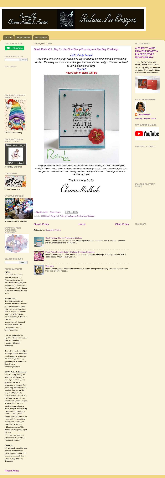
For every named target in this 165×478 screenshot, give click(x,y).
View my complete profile (145, 118)
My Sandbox (41, 37)
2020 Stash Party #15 (50, 216)
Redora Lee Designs (85, 216)
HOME (8, 37)
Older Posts (122, 224)
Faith (62, 216)
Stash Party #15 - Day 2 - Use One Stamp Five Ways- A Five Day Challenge (76, 49)
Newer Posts (41, 224)
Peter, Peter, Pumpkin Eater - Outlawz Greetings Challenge (70, 252)
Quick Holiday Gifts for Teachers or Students (63, 238)
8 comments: (55, 212)
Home (82, 224)
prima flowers (70, 216)
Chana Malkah (144, 115)
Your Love (49, 266)
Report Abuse (12, 471)
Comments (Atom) (53, 230)
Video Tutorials (23, 37)
